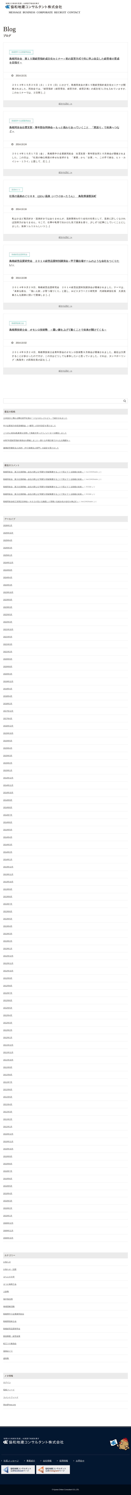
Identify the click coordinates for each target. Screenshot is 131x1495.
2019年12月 (8, 681)
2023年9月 (7, 600)
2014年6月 (7, 822)
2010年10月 (8, 1149)
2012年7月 (7, 993)
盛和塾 (6, 1358)
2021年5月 (7, 637)
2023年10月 (8, 592)
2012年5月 (7, 1008)
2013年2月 (7, 941)
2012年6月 (7, 1000)
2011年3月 (7, 1112)
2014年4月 (7, 837)
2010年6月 (7, 1179)
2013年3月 (7, 934)
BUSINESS (29, 12)
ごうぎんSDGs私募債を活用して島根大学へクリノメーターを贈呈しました (35, 433)
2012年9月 (7, 978)
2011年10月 (8, 1060)
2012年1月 (7, 1038)
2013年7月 (7, 904)
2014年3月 (7, 845)
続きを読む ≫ (65, 104)
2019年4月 (7, 689)
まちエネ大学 (9, 1277)
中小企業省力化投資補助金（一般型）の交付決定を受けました (29, 426)
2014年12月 (8, 778)
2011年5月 (7, 1097)
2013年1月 (7, 949)
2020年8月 (7, 667)
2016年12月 (8, 726)
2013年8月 (7, 897)
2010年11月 (8, 1141)
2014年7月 (7, 815)
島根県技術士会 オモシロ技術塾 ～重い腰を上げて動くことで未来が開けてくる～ (57, 329)
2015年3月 (7, 756)
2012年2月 (7, 1030)
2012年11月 (8, 963)
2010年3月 (7, 1201)
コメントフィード (10, 1397)
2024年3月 (7, 585)
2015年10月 (8, 733)
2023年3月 (7, 607)
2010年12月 (8, 1134)
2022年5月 (7, 615)
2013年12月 (8, 867)
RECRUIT (60, 12)
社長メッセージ (10, 1461)
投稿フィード (9, 1390)
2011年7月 (7, 1082)
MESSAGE (15, 12)
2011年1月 (7, 1127)
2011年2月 (7, 1119)
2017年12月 (8, 711)
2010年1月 (7, 1216)
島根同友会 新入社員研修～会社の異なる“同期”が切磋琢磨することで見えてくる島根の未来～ (43, 472)
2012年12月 (8, 956)
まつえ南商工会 (9, 1284)
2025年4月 (7, 540)
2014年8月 (7, 807)
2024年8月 (7, 570)
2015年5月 (7, 741)
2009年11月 (8, 1231)
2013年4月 (7, 926)
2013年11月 (8, 874)
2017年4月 (7, 718)
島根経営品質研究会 (11, 1329)
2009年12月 (8, 1223)
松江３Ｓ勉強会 (9, 1344)
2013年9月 (7, 889)
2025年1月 (7, 555)
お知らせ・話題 (9, 1269)
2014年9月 (7, 800)
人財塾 (6, 1292)
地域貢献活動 (9, 1306)
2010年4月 (7, 1193)
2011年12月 (8, 1045)
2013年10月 (8, 882)
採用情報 (62, 1461)
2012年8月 (7, 986)
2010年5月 (7, 1186)
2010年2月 (7, 1208)
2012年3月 (7, 1023)
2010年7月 (7, 1171)
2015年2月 (7, 763)
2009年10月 (8, 1238)
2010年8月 (7, 1164)
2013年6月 (7, 911)
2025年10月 (8, 533)
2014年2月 (7, 852)
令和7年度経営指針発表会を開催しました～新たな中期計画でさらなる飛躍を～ (36, 440)
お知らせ (7, 1262)
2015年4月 (7, 748)
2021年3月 (7, 644)
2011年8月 (7, 1075)
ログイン (7, 1382)
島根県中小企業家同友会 (13, 1314)
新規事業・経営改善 (11, 1336)
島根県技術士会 (9, 1321)
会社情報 (46, 1461)
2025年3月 (7, 548)
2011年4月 (7, 1104)
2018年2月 (7, 704)
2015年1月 (7, 770)
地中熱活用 (8, 1299)
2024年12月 (8, 563)
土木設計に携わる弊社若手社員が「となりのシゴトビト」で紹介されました (35, 418)
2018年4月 (7, 696)
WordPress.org (9, 1405)
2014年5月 (7, 830)
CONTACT (73, 12)
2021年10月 (8, 629)
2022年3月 (7, 622)
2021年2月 (7, 652)
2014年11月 (8, 785)
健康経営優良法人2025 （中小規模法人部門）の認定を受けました (31, 448)
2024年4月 (7, 577)
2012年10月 (8, 971)
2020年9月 (7, 659)
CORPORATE (45, 12)
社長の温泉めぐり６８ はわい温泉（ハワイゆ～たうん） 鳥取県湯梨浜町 (52, 196)
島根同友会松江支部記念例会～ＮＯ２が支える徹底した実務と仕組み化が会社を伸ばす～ (41, 501)
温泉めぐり (8, 1351)
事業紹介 (29, 1461)
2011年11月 (8, 1052)
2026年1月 (7, 525)
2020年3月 (7, 674)
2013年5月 (7, 919)
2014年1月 (7, 859)
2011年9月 (7, 1067)
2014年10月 (8, 793)
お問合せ (78, 1461)
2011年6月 (7, 1089)
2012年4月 (7, 1015)
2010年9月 (7, 1156)
